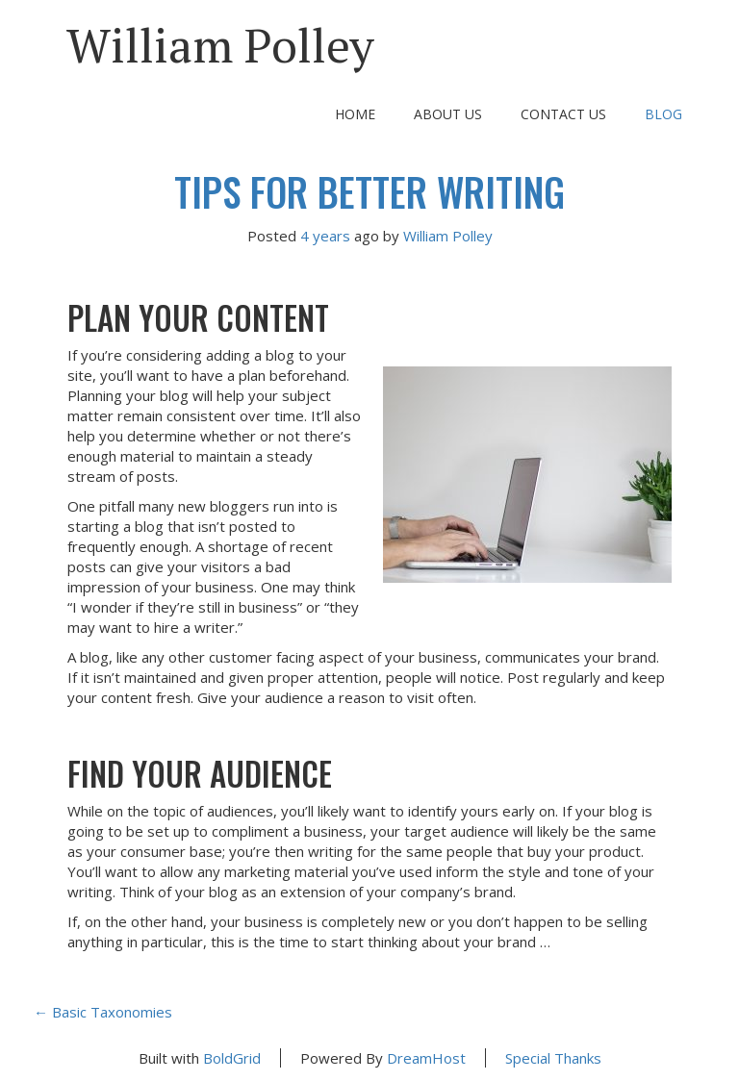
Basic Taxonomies (103, 1011)
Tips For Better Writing (369, 191)
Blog (663, 114)
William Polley (220, 44)
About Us (448, 114)
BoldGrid (232, 1058)
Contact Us (563, 114)
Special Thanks (553, 1058)
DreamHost (426, 1058)
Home (355, 114)
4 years (325, 235)
